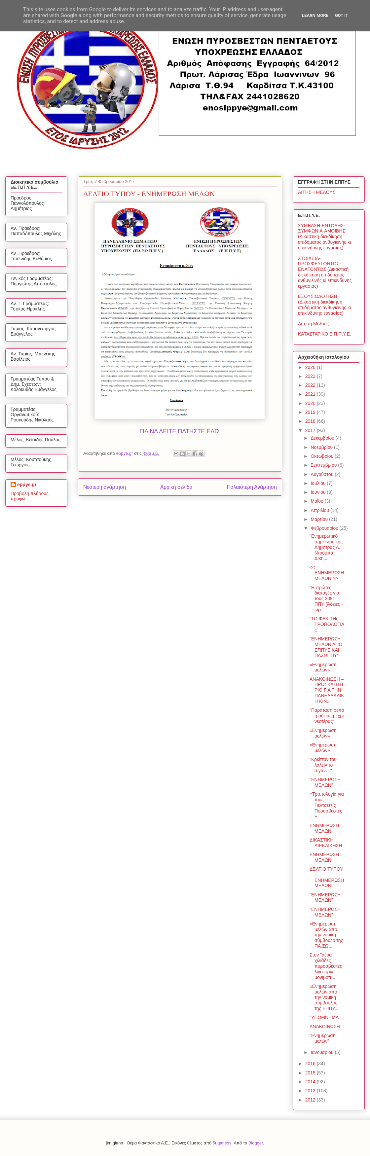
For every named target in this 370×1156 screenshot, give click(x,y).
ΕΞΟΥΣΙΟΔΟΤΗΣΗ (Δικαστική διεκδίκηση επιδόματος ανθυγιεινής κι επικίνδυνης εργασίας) (324, 304)
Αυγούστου (323, 474)
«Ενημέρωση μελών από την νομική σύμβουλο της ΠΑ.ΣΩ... (326, 935)
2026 (311, 367)
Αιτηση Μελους (313, 323)
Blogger (255, 1142)
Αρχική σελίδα (176, 487)
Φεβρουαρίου (325, 528)
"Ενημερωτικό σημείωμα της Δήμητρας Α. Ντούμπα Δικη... (326, 547)
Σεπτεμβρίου (324, 465)
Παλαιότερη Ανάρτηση (252, 487)
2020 (311, 403)
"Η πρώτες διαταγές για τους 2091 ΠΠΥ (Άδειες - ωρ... (326, 598)
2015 (311, 1072)
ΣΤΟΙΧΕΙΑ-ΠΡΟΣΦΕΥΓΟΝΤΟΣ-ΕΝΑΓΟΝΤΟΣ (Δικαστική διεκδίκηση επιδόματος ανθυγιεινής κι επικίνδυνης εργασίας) (325, 272)
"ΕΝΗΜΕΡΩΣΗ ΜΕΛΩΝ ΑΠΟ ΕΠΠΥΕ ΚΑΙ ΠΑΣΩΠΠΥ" (326, 647)
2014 (311, 1081)
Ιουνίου (319, 492)
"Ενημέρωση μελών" (323, 1038)
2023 (311, 376)
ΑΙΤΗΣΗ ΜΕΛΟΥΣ (316, 192)
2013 (311, 1090)
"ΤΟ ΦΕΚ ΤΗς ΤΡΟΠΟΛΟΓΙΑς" (327, 624)
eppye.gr (26, 484)
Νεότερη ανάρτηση (104, 487)
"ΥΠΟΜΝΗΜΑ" (325, 1017)
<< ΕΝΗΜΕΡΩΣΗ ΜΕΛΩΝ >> (327, 573)
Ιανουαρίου (323, 1052)
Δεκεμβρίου (323, 438)
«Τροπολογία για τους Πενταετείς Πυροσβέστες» (327, 805)
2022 (311, 385)
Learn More (315, 15)
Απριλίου (320, 510)
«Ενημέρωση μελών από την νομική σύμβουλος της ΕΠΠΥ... (324, 997)
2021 (311, 394)
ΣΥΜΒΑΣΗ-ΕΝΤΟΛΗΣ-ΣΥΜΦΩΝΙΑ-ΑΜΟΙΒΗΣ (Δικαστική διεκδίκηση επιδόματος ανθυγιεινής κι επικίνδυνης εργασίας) (324, 236)
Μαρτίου (320, 519)
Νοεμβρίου (322, 447)
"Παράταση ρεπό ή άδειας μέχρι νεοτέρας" (327, 715)
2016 (311, 1063)
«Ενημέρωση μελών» (323, 667)
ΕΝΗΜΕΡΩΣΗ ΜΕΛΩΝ (324, 828)
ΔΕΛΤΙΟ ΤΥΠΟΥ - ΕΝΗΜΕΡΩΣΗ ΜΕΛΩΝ (327, 877)
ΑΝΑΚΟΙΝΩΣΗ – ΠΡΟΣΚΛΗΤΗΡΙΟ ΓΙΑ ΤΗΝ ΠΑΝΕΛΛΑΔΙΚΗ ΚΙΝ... (327, 690)
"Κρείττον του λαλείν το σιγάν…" (323, 765)
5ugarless (222, 1142)
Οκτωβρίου (323, 456)
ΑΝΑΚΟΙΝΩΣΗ (325, 1026)
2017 (311, 430)
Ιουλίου (319, 483)
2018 (311, 421)
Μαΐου (317, 501)
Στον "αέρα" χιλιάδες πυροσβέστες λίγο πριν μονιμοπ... (326, 966)
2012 (311, 1099)
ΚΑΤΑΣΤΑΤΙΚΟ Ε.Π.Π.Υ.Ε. (324, 334)
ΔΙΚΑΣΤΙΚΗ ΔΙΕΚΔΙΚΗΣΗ (326, 842)
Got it (341, 15)
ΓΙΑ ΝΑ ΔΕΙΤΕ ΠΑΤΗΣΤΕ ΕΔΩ (179, 431)
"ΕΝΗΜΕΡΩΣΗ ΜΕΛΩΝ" (325, 782)
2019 (311, 412)
